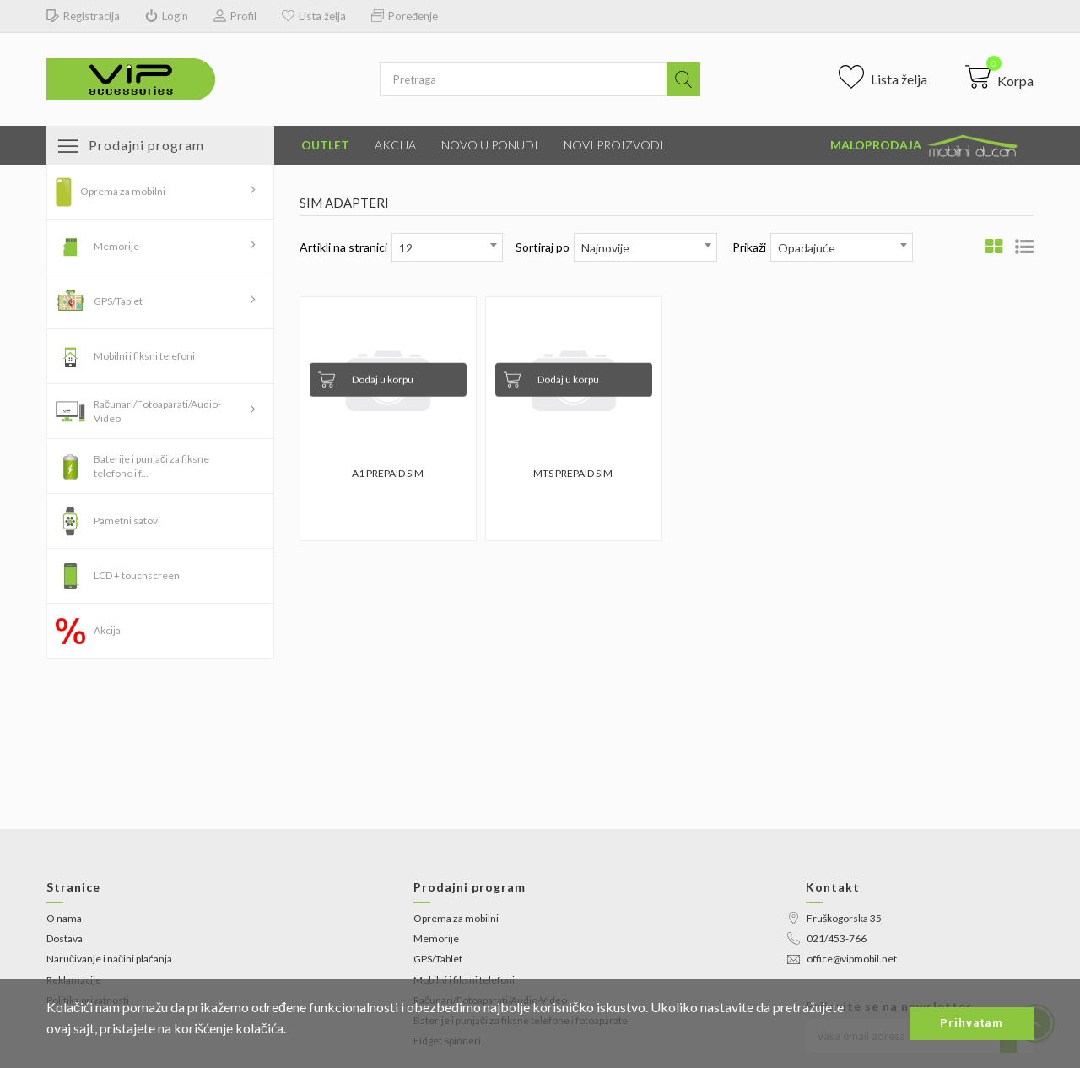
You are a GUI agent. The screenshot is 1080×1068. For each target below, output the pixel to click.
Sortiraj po (543, 247)
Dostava (64, 938)
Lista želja (314, 16)
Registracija (83, 16)
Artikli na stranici (343, 247)
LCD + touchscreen (137, 575)
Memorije (116, 246)
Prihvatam (971, 1022)
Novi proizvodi (614, 145)
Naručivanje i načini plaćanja (109, 958)
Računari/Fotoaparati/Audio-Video (157, 411)
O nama (64, 918)
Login (166, 16)
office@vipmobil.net (842, 958)
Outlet (325, 145)
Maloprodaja (925, 146)
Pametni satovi (127, 520)
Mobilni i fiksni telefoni (144, 356)
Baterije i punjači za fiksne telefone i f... (151, 466)
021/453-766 (827, 938)
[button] (999, 77)
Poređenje (404, 16)
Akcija (395, 145)
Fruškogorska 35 (834, 918)
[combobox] (447, 247)
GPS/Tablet (118, 301)
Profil (234, 16)
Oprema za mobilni (122, 191)
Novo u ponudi (489, 145)
